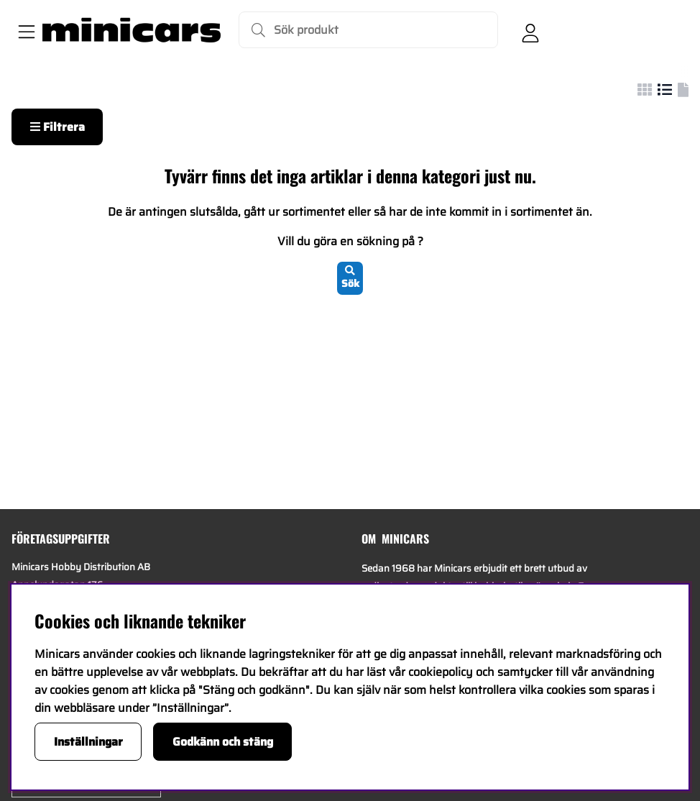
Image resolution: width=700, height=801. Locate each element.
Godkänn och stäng (222, 742)
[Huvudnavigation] (23, 30)
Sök (350, 278)
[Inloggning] (530, 30)
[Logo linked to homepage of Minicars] (131, 30)
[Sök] (368, 30)
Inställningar (88, 742)
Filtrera (57, 127)
